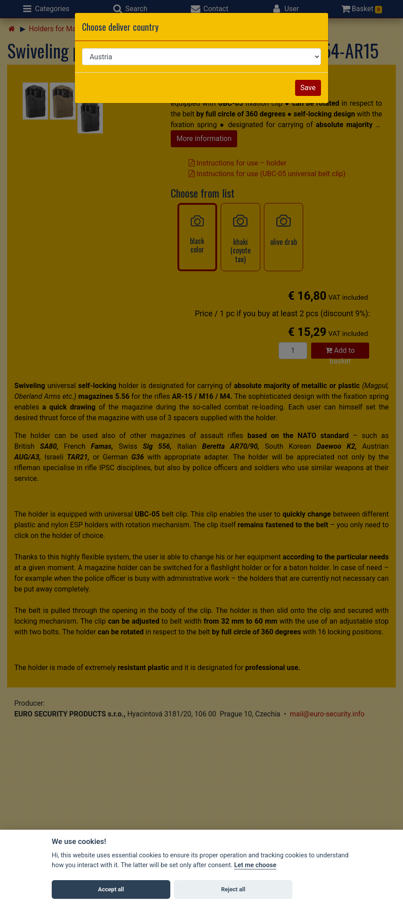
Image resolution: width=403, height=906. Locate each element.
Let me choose (255, 865)
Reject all (233, 889)
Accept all (111, 889)
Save (308, 87)
